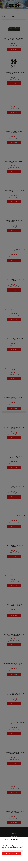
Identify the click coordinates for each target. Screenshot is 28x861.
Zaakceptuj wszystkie (11, 853)
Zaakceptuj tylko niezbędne (8, 850)
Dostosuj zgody (19, 850)
